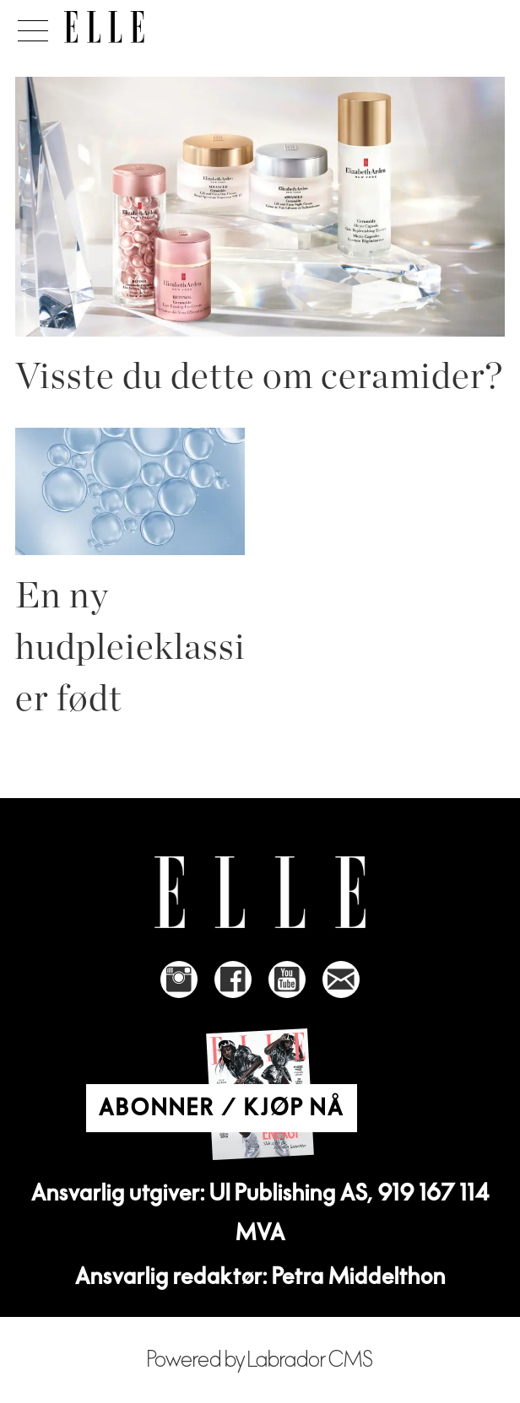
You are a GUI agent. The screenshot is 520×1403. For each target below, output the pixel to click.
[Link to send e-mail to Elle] (341, 979)
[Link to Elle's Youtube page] (287, 979)
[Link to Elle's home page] (260, 892)
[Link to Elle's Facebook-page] (233, 979)
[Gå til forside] (104, 27)
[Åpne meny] (30, 26)
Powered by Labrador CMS (260, 1360)
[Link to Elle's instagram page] (179, 979)
